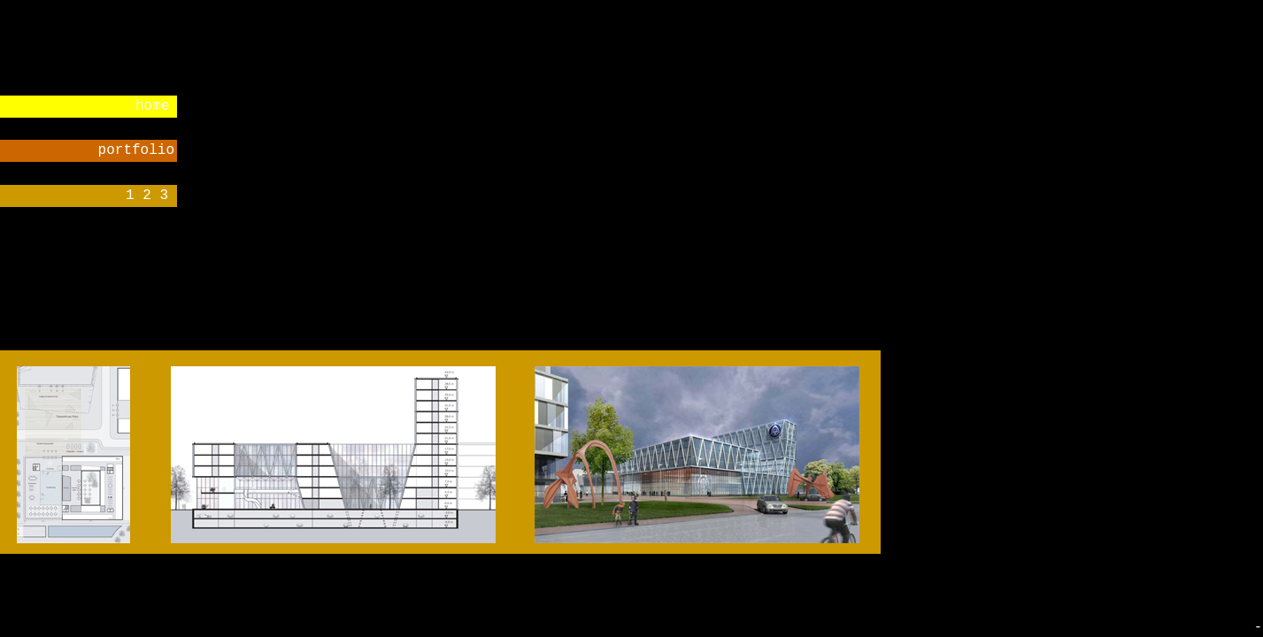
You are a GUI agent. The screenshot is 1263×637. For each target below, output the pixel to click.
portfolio (136, 150)
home (152, 106)
